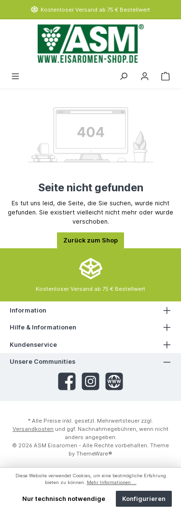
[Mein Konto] (144, 76)
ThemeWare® (94, 453)
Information (28, 310)
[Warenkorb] (165, 76)
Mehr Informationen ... (112, 482)
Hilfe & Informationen (43, 327)
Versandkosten (33, 429)
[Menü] (15, 76)
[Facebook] (67, 381)
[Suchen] (123, 76)
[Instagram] (90, 381)
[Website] (114, 381)
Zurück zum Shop (90, 240)
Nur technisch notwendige (63, 498)
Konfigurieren (144, 498)
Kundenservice (33, 344)
